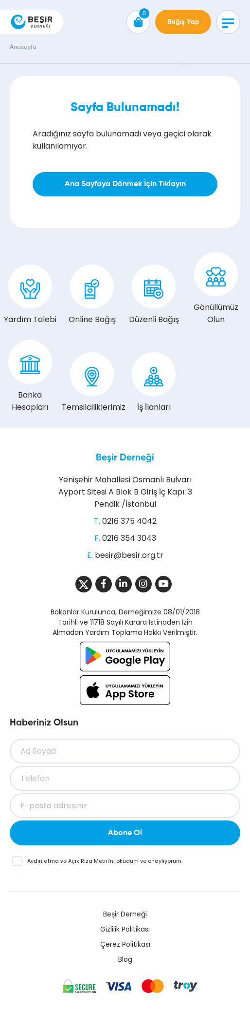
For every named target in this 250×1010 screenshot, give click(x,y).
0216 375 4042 (129, 521)
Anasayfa (23, 47)
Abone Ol (125, 833)
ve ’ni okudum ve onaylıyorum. (104, 861)
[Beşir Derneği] (31, 22)
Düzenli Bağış (154, 295)
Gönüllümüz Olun (216, 288)
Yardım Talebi (30, 295)
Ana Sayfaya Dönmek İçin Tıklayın (125, 184)
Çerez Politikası (125, 944)
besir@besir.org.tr (129, 555)
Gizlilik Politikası (125, 929)
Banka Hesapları (30, 376)
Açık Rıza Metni (88, 861)
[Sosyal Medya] (83, 584)
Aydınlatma (43, 861)
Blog (125, 959)
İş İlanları (154, 382)
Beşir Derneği (125, 457)
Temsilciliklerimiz (92, 382)
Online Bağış (92, 295)
